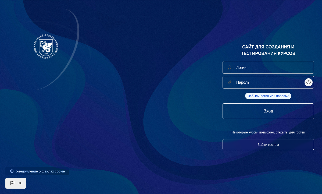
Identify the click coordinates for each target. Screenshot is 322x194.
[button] (15, 183)
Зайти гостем (268, 145)
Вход (268, 111)
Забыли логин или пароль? (268, 96)
